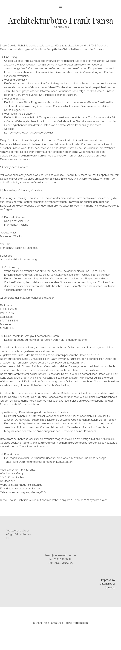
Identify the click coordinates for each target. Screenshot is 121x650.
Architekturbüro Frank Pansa (60, 20)
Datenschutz (107, 583)
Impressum (108, 580)
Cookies (110, 587)
